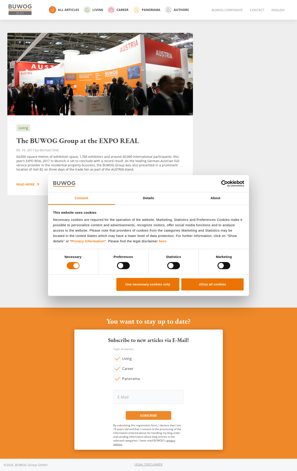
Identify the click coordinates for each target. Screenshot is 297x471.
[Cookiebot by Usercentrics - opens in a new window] (224, 183)
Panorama (146, 9)
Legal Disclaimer (148, 464)
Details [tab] (148, 198)
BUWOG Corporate (227, 10)
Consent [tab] (81, 198)
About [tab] (215, 198)
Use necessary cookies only (147, 284)
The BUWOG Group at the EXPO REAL (100, 114)
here (162, 241)
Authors (177, 9)
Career (118, 9)
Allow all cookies (212, 284)
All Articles (64, 9)
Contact (257, 10)
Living (93, 9)
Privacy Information (88, 241)
